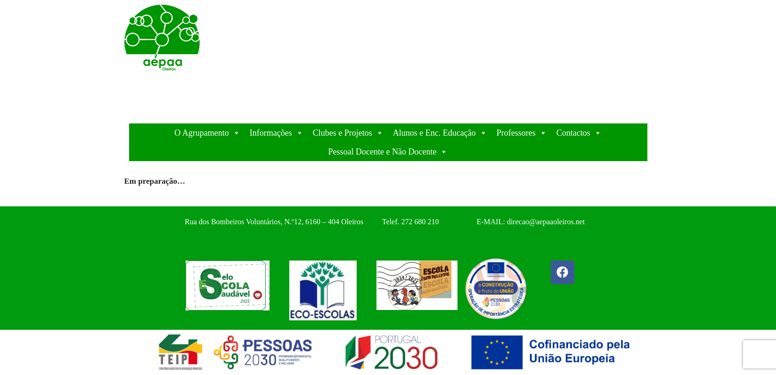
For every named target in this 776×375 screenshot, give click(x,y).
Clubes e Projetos (348, 133)
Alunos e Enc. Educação (440, 133)
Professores (522, 133)
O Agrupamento (207, 133)
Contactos (579, 133)
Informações (276, 133)
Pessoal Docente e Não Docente (388, 151)
